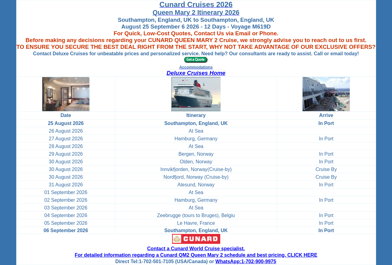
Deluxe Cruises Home (196, 73)
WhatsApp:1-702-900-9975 (245, 261)
